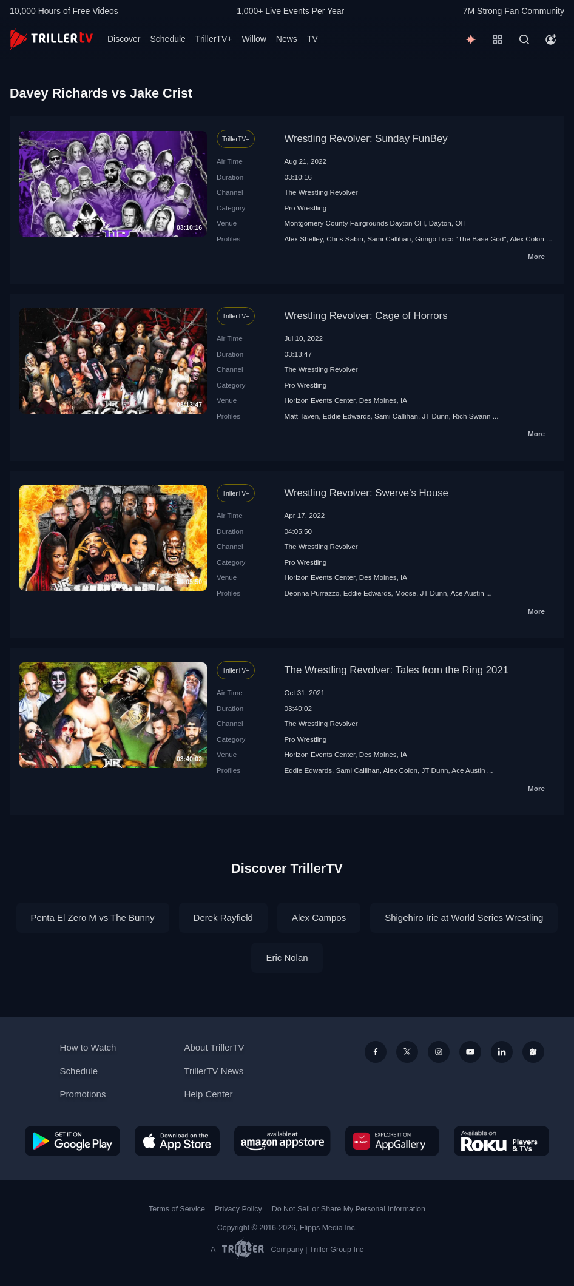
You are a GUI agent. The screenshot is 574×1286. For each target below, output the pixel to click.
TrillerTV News (213, 1071)
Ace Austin (467, 593)
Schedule (167, 39)
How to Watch (88, 1047)
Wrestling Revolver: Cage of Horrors (365, 316)
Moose (405, 593)
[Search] (524, 39)
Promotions (83, 1094)
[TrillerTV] (51, 39)
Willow (253, 39)
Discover (123, 39)
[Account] (551, 39)
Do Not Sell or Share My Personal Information (348, 1209)
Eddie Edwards (347, 416)
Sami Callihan (389, 239)
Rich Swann (471, 416)
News (286, 39)
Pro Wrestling (305, 208)
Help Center (208, 1094)
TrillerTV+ (213, 39)
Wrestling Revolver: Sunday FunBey (365, 138)
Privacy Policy (238, 1209)
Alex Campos (319, 917)
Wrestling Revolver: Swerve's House (366, 493)
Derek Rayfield (223, 917)
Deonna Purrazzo (311, 593)
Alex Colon (527, 239)
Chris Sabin (344, 239)
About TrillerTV (214, 1047)
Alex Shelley (303, 239)
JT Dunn (435, 416)
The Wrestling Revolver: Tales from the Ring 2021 (396, 670)
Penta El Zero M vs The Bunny (93, 917)
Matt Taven (301, 416)
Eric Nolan (287, 957)
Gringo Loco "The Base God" (461, 239)
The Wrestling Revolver (320, 192)
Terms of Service (177, 1209)
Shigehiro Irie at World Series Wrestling (464, 917)
